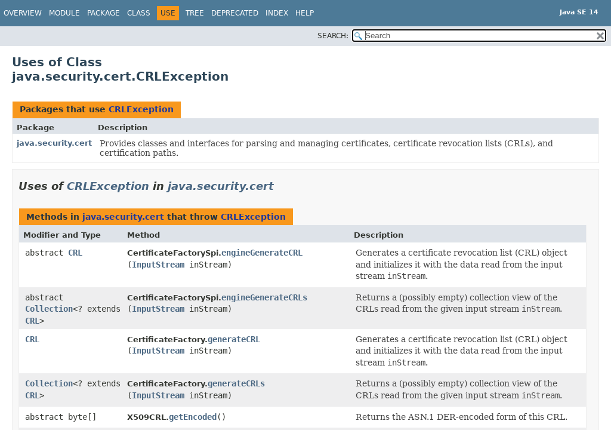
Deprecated (234, 13)
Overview (23, 13)
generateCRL (234, 339)
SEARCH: (332, 36)
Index (277, 13)
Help (304, 13)
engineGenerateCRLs (264, 297)
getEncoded (193, 417)
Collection (49, 309)
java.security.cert (54, 143)
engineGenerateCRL (262, 252)
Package (103, 13)
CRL (75, 252)
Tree (195, 13)
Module (64, 13)
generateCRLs (236, 383)
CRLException (141, 109)
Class (138, 13)
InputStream (158, 264)
